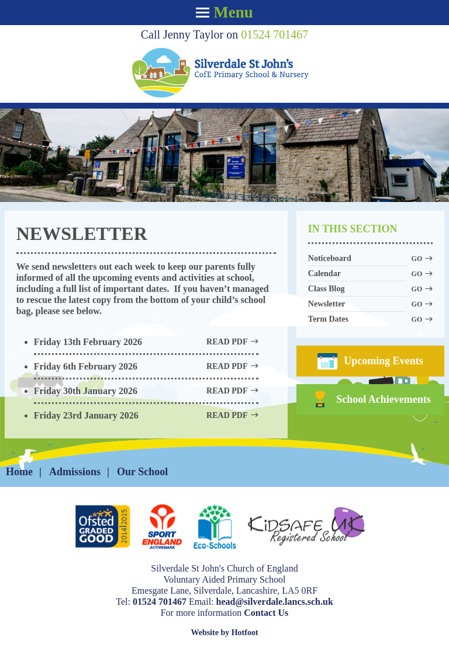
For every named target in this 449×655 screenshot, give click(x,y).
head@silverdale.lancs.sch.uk (274, 602)
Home (19, 472)
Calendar (357, 274)
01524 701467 (274, 34)
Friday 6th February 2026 (146, 366)
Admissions (75, 472)
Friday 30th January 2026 (146, 391)
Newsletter (357, 304)
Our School (142, 472)
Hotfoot (245, 632)
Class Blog (357, 289)
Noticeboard (357, 259)
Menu (224, 12)
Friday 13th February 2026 (146, 342)
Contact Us (266, 613)
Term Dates (357, 320)
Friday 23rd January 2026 (146, 415)
